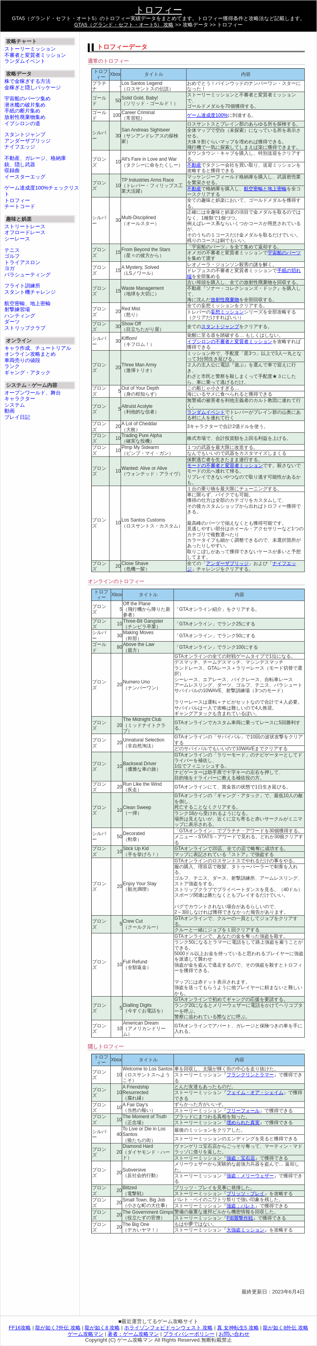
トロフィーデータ (122, 46)
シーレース (17, 239)
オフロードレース (24, 232)
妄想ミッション (227, 312)
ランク (12, 366)
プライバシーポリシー (189, 1334)
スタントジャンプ (220, 326)
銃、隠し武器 (19, 164)
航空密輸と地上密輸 (265, 188)
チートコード (19, 206)
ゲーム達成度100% (207, 115)
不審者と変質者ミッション (35, 55)
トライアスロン (22, 262)
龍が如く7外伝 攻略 (58, 1328)
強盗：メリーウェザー (250, 1176)
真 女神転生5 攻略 (238, 1328)
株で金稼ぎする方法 (27, 81)
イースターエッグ (24, 177)
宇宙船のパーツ (284, 252)
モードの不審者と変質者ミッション (225, 465)
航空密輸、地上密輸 (27, 303)
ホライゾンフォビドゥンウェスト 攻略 (168, 1328)
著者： (133, 1334)
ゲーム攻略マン (86, 1334)
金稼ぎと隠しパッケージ (32, 87)
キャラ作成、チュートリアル (37, 348)
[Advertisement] (118, 1264)
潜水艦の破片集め (24, 105)
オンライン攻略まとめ (30, 354)
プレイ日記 (17, 417)
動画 (9, 411)
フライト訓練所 (22, 286)
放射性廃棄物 (225, 299)
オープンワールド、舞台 (32, 393)
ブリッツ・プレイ (245, 1193)
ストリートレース (24, 226)
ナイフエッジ (19, 147)
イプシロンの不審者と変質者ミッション (229, 341)
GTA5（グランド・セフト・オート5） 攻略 (124, 25)
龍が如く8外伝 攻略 (285, 1328)
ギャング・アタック (27, 372)
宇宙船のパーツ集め (27, 98)
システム (14, 405)
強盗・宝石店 (240, 1158)
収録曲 (12, 170)
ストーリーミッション (30, 49)
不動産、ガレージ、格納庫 (35, 158)
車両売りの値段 (22, 360)
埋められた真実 (243, 1122)
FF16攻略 (20, 1328)
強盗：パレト (240, 1206)
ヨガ (9, 268)
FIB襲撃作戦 (239, 1218)
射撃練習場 (17, 309)
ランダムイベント (206, 412)
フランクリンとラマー (250, 1075)
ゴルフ (12, 256)
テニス (12, 250)
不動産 (194, 165)
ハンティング (19, 316)
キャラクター (19, 399)
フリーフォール (243, 1110)
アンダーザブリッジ (227, 563)
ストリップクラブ (24, 328)
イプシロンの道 (22, 123)
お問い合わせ (234, 1334)
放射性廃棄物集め (24, 117)
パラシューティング (27, 275)
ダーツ (12, 322)
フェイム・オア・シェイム (254, 1092)
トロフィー (158, 10)
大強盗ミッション (245, 1230)
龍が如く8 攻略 (102, 1328)
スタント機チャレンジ (30, 292)
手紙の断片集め (22, 111)
